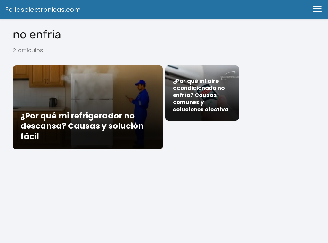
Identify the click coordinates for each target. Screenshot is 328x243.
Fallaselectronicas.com (43, 9)
